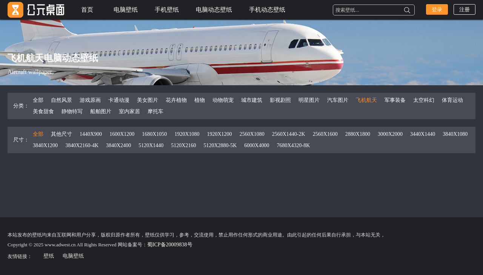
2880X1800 (357, 134)
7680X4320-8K (293, 145)
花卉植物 (176, 100)
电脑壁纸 (126, 9)
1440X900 (91, 134)
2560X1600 (325, 134)
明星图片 (309, 100)
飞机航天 (366, 100)
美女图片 (147, 100)
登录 (437, 9)
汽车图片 (337, 100)
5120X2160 (183, 145)
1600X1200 (121, 134)
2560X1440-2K (288, 134)
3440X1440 (422, 134)
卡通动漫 (118, 100)
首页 (87, 9)
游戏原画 (90, 100)
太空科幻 (423, 100)
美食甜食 (43, 111)
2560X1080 (252, 134)
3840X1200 (45, 145)
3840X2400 (118, 145)
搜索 (407, 10)
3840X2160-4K (81, 145)
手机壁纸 (167, 9)
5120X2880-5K (220, 145)
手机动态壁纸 (267, 9)
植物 (199, 100)
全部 (38, 100)
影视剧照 (280, 100)
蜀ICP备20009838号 (169, 244)
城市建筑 (251, 100)
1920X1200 (219, 134)
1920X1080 (186, 134)
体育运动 (452, 100)
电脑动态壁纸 (214, 9)
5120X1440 (150, 145)
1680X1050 (154, 134)
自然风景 (61, 100)
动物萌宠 (223, 100)
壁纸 (48, 256)
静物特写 (72, 111)
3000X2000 (390, 134)
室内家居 (129, 111)
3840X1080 (455, 134)
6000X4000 (256, 145)
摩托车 (155, 111)
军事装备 (395, 100)
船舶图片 (100, 111)
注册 (464, 9)
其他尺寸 (61, 134)
